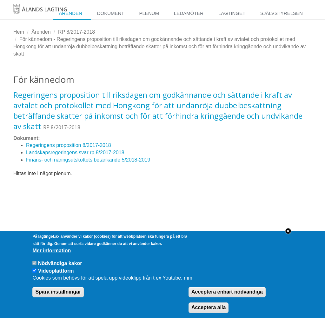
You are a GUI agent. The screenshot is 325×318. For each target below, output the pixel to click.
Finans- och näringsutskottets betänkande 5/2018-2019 (88, 159)
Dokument (110, 13)
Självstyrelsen (281, 13)
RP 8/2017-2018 (76, 32)
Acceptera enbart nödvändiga (227, 298)
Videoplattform (56, 276)
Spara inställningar (58, 298)
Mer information (51, 256)
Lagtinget (231, 13)
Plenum (149, 13)
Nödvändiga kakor (60, 269)
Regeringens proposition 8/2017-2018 (68, 145)
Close (288, 237)
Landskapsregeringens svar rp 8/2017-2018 (75, 152)
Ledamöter (188, 13)
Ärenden (70, 13)
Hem (18, 32)
